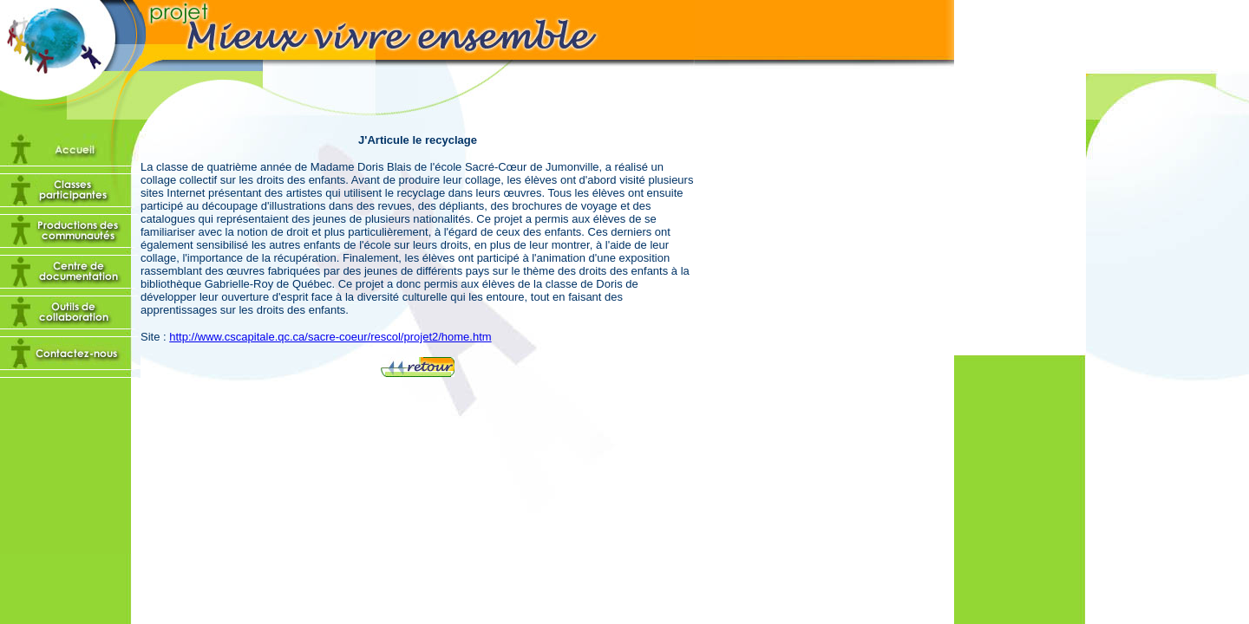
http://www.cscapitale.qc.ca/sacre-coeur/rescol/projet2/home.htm (330, 336)
